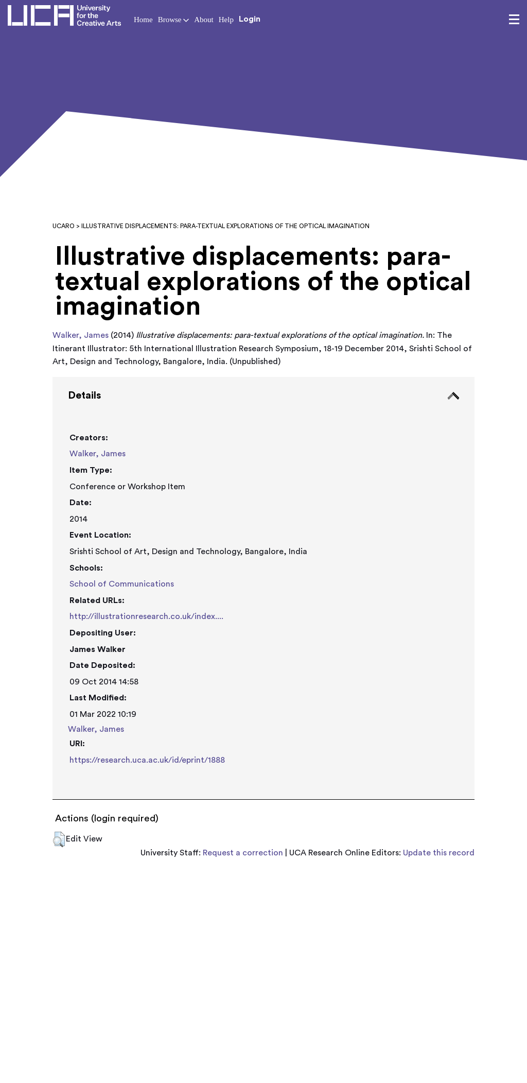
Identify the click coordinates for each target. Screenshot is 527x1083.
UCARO (63, 226)
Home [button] (143, 19)
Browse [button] (173, 19)
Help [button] (226, 19)
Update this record (439, 853)
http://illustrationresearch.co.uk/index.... (146, 616)
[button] (59, 839)
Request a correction (243, 853)
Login (249, 19)
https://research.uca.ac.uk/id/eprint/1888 (147, 760)
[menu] (514, 19)
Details (84, 395)
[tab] (263, 588)
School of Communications (121, 584)
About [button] (204, 19)
